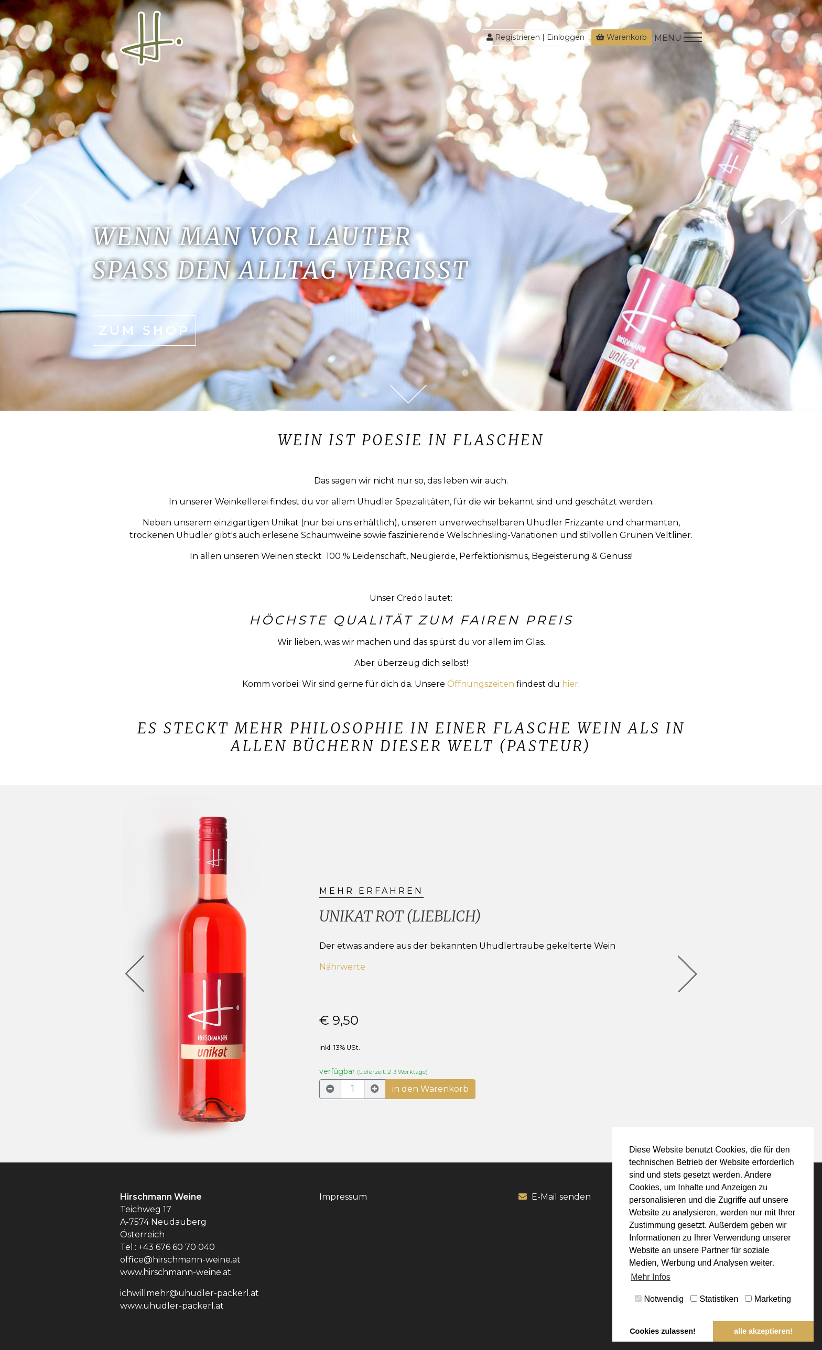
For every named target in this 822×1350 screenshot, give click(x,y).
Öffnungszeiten (480, 684)
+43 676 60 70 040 (176, 1247)
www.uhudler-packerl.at (172, 1306)
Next (789, 205)
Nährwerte (342, 967)
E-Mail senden (554, 1197)
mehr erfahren (371, 891)
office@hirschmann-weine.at (180, 1260)
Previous (32, 205)
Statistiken (714, 1298)
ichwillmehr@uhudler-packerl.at (189, 1293)
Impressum (343, 1197)
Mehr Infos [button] (650, 1276)
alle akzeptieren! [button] (763, 1331)
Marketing (768, 1298)
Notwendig (659, 1298)
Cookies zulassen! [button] (663, 1331)
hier (570, 684)
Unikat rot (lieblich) (400, 916)
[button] (135, 974)
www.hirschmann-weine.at (175, 1272)
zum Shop (144, 330)
